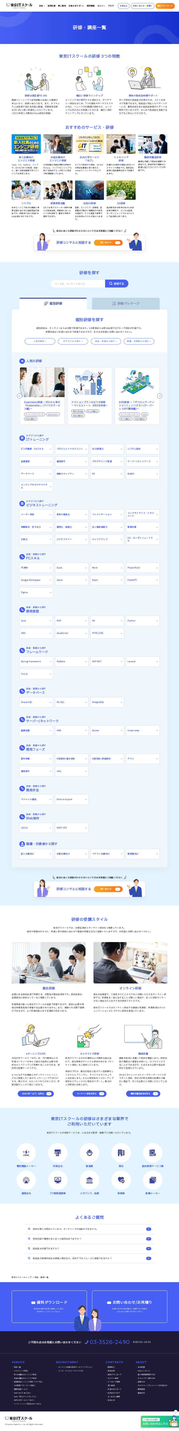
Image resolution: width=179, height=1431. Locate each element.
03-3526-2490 (107, 1342)
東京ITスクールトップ (21, 1277)
